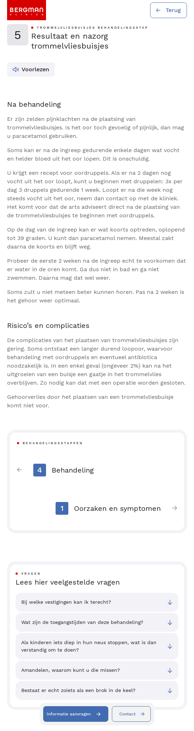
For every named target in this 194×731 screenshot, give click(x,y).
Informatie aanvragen (69, 714)
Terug (173, 10)
